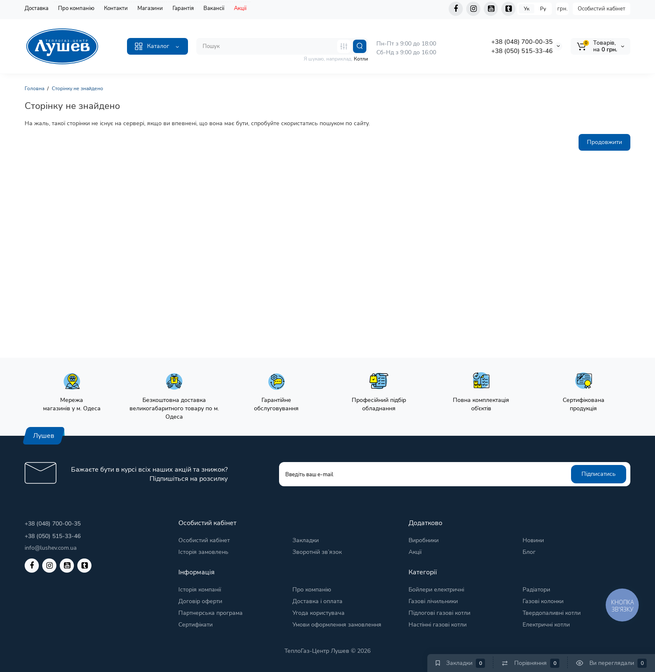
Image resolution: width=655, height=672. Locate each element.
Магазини (150, 8)
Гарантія (183, 8)
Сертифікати (195, 625)
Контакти (116, 8)
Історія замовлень (203, 552)
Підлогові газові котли (439, 613)
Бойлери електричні (436, 590)
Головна (34, 88)
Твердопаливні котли (552, 613)
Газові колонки (543, 601)
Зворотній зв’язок (317, 552)
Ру (543, 8)
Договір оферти (200, 601)
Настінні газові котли (438, 625)
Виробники (424, 540)
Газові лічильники (433, 601)
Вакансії (213, 8)
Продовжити (604, 142)
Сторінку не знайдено (77, 88)
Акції (240, 8)
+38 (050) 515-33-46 (522, 51)
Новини (533, 540)
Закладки (305, 540)
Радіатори (536, 590)
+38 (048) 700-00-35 (522, 42)
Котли (361, 59)
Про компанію (76, 8)
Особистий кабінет (601, 9)
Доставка (36, 8)
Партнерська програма (210, 613)
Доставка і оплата (317, 601)
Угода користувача (318, 613)
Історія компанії (199, 590)
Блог (529, 552)
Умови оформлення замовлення (336, 625)
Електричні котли (546, 625)
